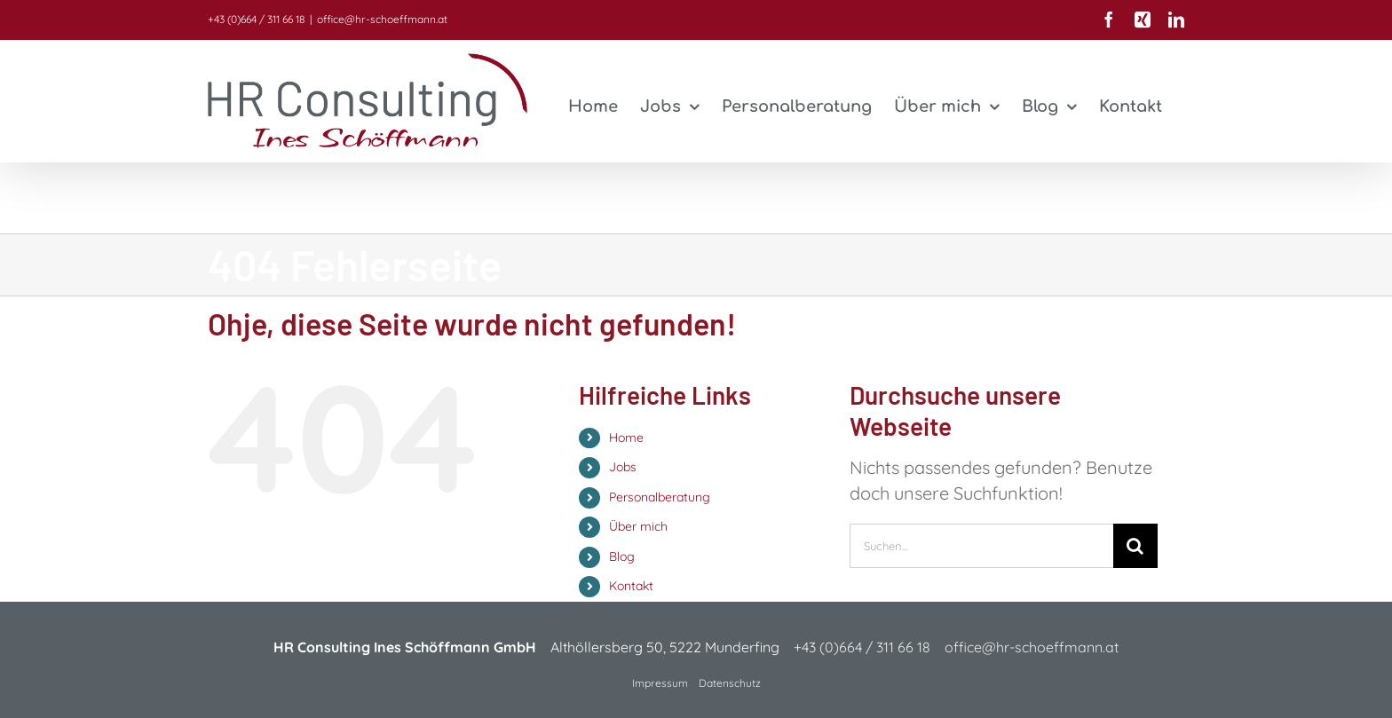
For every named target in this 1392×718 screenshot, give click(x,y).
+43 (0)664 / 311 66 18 (256, 19)
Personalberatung (659, 497)
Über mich (638, 526)
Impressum (660, 683)
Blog (622, 556)
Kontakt (631, 586)
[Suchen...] (981, 546)
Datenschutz (730, 683)
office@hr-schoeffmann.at (382, 19)
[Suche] (1135, 546)
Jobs (623, 467)
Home (626, 438)
